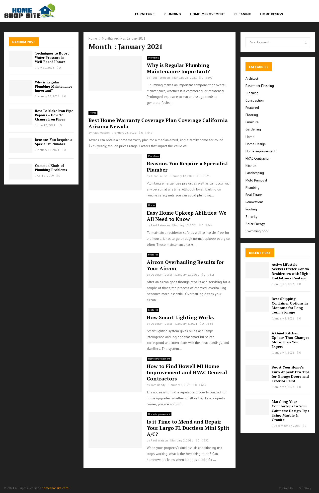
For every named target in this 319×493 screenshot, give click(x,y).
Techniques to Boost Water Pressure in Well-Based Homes (52, 57)
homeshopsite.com (55, 488)
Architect (251, 78)
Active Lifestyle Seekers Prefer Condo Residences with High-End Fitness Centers (291, 271)
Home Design (271, 14)
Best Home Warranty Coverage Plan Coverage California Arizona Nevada (158, 123)
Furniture (145, 14)
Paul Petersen (160, 77)
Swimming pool (257, 231)
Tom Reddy (158, 385)
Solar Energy (255, 224)
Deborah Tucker (161, 274)
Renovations (254, 202)
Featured (153, 254)
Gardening (253, 129)
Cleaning (242, 14)
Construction (254, 100)
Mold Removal (256, 180)
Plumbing (172, 14)
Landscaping (254, 173)
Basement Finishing (259, 85)
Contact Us (286, 488)
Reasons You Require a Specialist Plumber (187, 166)
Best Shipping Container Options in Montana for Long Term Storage (290, 305)
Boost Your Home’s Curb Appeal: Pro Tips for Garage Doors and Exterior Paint (291, 374)
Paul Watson (101, 132)
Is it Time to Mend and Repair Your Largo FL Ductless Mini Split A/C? (188, 427)
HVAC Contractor (257, 158)
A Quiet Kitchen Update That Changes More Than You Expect (290, 340)
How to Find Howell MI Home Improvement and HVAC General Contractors (187, 372)
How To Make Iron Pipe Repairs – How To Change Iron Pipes (54, 115)
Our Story (305, 488)
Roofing (251, 209)
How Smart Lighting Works (180, 317)
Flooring (251, 115)
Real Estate (253, 194)
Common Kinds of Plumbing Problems (51, 167)
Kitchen (250, 165)
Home (93, 112)
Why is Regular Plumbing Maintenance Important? (178, 68)
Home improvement (207, 14)
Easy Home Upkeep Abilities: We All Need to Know (186, 215)
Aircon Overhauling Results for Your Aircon (185, 265)
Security (251, 216)
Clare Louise (159, 176)
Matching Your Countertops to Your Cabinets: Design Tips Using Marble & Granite (290, 410)
